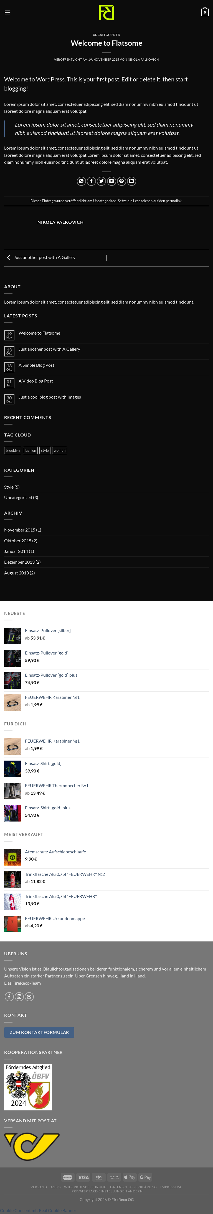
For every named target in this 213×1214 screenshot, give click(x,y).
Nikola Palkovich (143, 59)
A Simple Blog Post (36, 365)
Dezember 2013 (19, 561)
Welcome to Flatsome (39, 332)
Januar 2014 (16, 551)
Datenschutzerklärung (133, 1187)
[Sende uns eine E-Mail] (29, 996)
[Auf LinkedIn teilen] (131, 181)
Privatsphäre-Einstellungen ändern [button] (107, 1191)
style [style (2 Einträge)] (45, 450)
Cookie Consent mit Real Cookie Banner (38, 1210)
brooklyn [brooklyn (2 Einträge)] (13, 450)
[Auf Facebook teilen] (91, 181)
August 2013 (16, 572)
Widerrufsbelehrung (85, 1187)
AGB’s (55, 1187)
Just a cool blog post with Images (50, 396)
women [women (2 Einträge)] (59, 450)
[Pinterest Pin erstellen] (121, 181)
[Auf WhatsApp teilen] (81, 181)
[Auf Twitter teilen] (101, 181)
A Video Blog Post (36, 380)
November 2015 (19, 529)
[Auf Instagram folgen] (19, 996)
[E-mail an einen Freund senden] (111, 181)
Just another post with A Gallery (39, 257)
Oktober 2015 (17, 540)
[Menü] (7, 12)
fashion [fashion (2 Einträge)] (30, 450)
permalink (174, 201)
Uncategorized (106, 35)
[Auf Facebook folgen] (9, 996)
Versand (39, 1187)
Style (9, 486)
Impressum (170, 1187)
